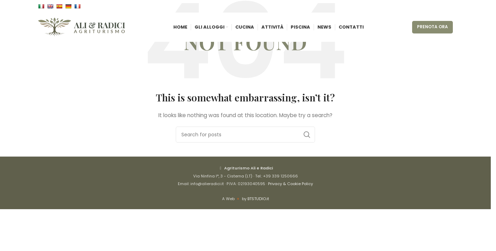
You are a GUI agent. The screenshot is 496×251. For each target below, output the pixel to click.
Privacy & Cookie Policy (290, 184)
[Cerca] (245, 135)
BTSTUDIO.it (258, 198)
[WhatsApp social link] (448, 7)
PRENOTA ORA (432, 32)
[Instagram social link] (440, 7)
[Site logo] (81, 31)
